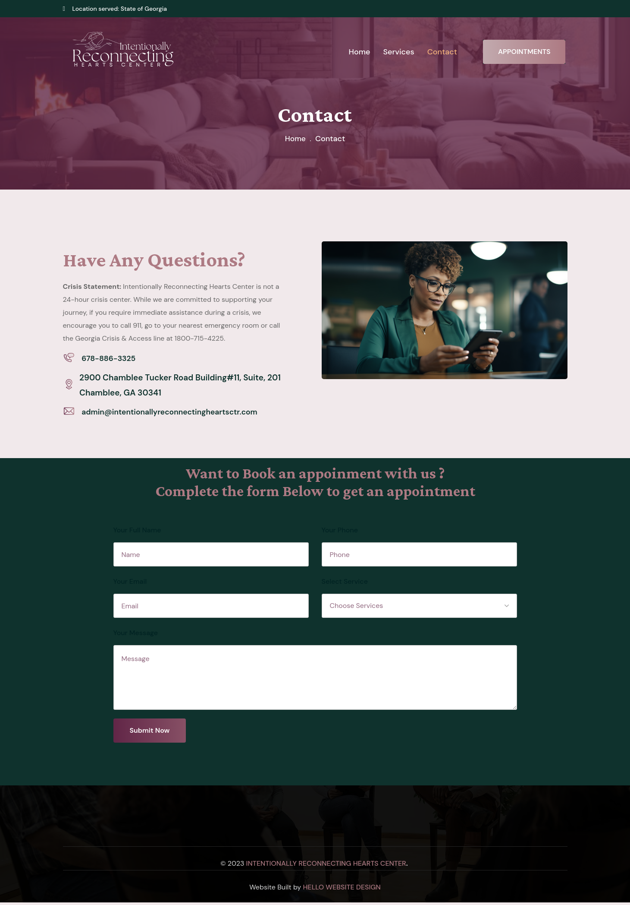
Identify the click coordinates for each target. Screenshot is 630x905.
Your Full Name (137, 532)
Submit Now (150, 732)
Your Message (135, 635)
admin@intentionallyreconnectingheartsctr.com (177, 413)
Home (295, 138)
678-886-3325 (110, 359)
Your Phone (340, 532)
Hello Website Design (341, 889)
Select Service (345, 584)
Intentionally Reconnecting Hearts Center (326, 865)
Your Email (130, 584)
